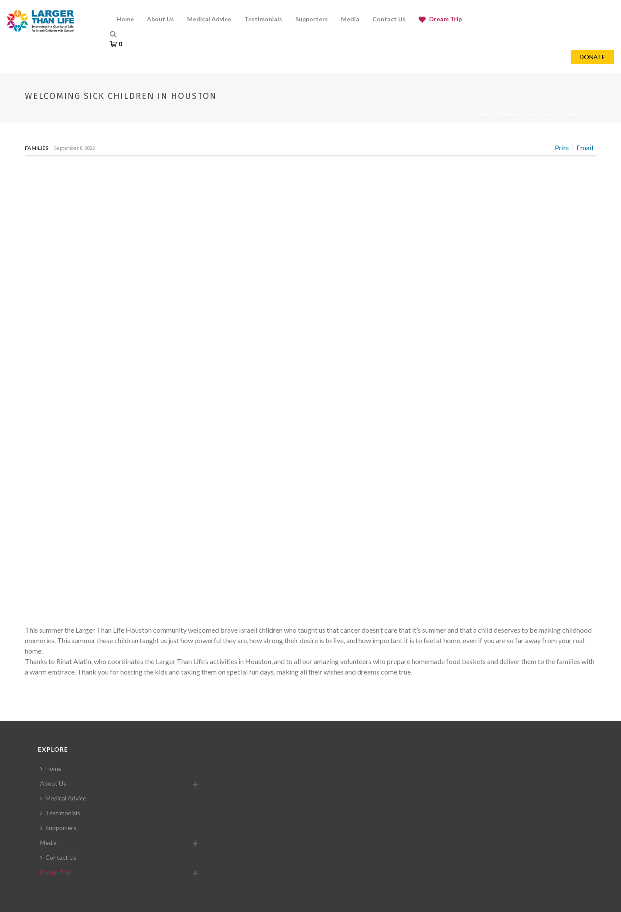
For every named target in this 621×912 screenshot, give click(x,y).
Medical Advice (63, 798)
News (469, 114)
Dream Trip (55, 872)
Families (36, 148)
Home (448, 114)
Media (48, 842)
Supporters (58, 827)
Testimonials (60, 813)
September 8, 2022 (74, 148)
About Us (53, 783)
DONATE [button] (592, 57)
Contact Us (58, 857)
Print (562, 147)
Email (585, 147)
